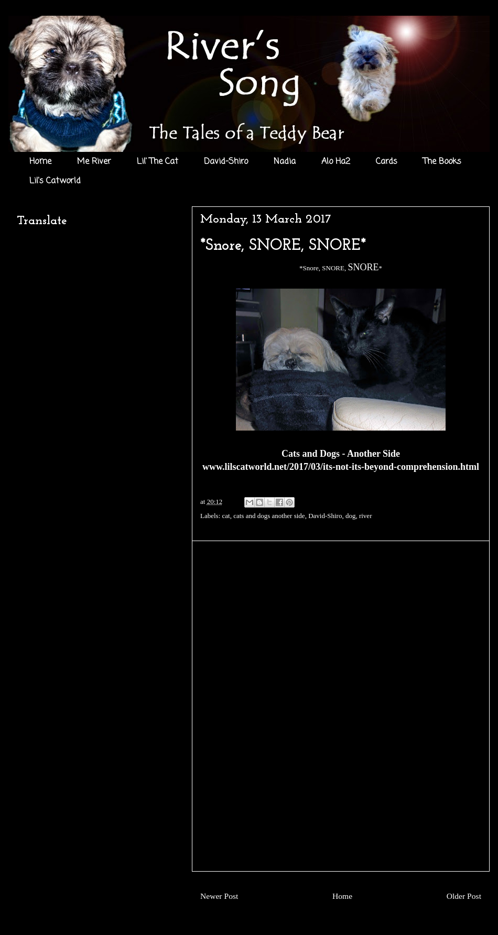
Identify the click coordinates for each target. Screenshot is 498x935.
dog (350, 516)
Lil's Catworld (55, 181)
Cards (386, 162)
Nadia (285, 162)
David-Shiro (226, 162)
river (365, 516)
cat (226, 516)
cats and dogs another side (269, 516)
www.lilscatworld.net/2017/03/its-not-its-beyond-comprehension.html (340, 466)
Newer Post (219, 896)
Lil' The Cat (157, 162)
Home (40, 162)
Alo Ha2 (335, 162)
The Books (442, 162)
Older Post (464, 896)
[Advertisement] (340, 706)
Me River (94, 162)
